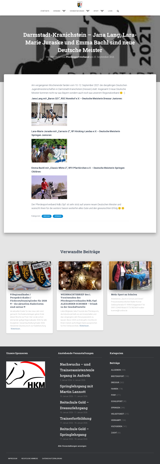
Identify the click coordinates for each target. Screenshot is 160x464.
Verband (59, 11)
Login (110, 11)
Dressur (46, 216)
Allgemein (116, 370)
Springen (58, 216)
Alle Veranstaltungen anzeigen (72, 446)
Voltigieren (116, 426)
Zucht (114, 433)
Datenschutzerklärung (52, 458)
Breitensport (117, 376)
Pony (113, 395)
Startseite (45, 11)
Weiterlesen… (16, 329)
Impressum (12, 458)
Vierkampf (116, 420)
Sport (99, 11)
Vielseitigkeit (117, 414)
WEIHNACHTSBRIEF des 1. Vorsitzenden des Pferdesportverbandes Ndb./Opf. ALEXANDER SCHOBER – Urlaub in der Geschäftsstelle (79, 300)
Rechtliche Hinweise (29, 458)
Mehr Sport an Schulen (124, 294)
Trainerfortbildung (76, 418)
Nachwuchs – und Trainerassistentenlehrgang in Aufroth (77, 370)
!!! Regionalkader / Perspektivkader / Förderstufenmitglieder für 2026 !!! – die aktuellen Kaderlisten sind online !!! (28, 300)
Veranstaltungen (80, 11)
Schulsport (117, 401)
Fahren (114, 389)
